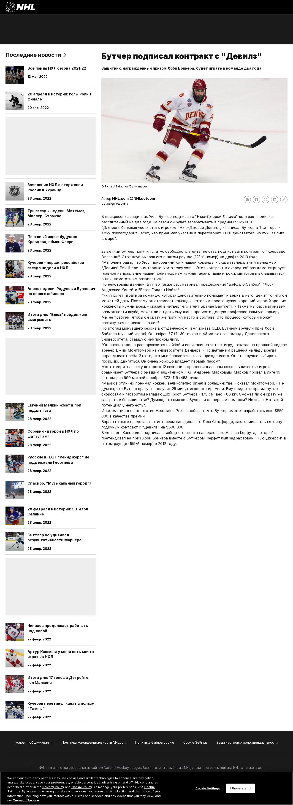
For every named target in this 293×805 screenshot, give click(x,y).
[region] (146, 788)
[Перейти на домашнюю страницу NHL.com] (20, 7)
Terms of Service (26, 800)
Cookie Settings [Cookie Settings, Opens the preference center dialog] (207, 788)
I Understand (240, 788)
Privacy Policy (53, 787)
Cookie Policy (81, 787)
